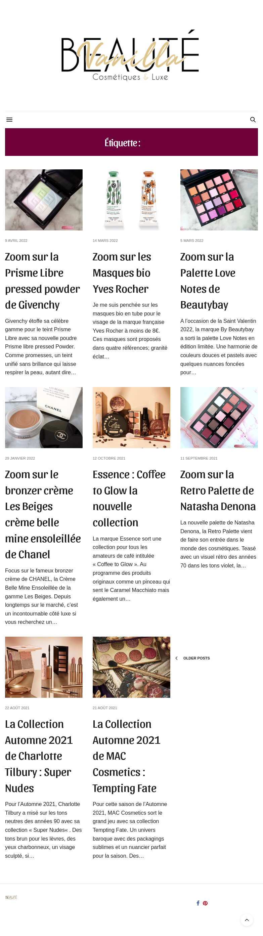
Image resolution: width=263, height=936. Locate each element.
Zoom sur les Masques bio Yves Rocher (122, 271)
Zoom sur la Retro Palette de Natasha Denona (218, 489)
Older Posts (192, 658)
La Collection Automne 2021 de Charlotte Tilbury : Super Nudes (39, 755)
